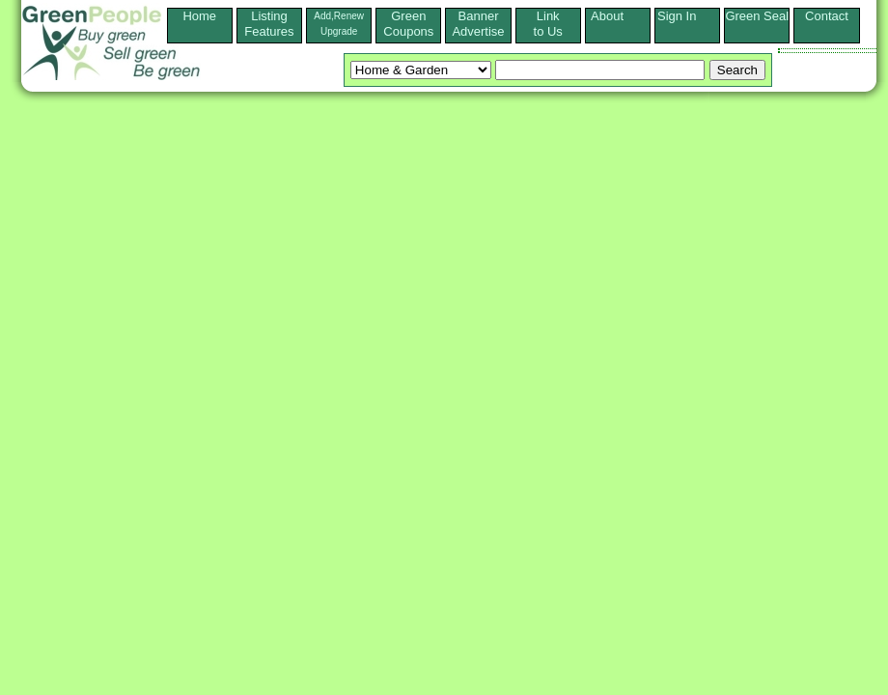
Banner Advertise (478, 24)
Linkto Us (548, 24)
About (618, 16)
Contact (826, 24)
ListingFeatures (268, 24)
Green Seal (757, 16)
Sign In (687, 16)
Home (199, 24)
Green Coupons (408, 24)
